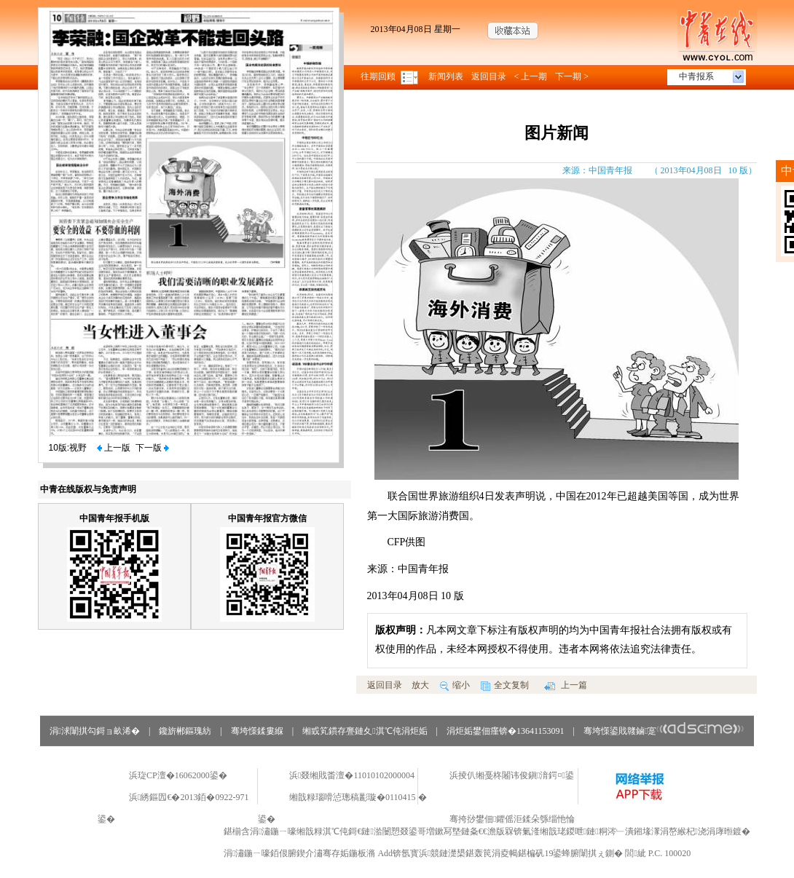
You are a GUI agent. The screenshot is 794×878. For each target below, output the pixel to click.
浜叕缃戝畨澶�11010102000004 (351, 775)
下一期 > (572, 76)
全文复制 (505, 685)
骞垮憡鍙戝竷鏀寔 (663, 731)
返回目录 (488, 76)
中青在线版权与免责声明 (88, 489)
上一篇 (565, 685)
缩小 (455, 685)
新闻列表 (445, 76)
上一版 (113, 448)
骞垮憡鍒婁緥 (257, 731)
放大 (420, 685)
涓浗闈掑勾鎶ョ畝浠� (95, 731)
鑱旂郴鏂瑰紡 (185, 731)
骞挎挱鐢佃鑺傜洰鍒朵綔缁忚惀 (512, 819)
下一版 (152, 448)
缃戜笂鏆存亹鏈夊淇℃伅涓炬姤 (364, 731)
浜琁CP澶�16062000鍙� (178, 775)
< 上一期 (531, 76)
